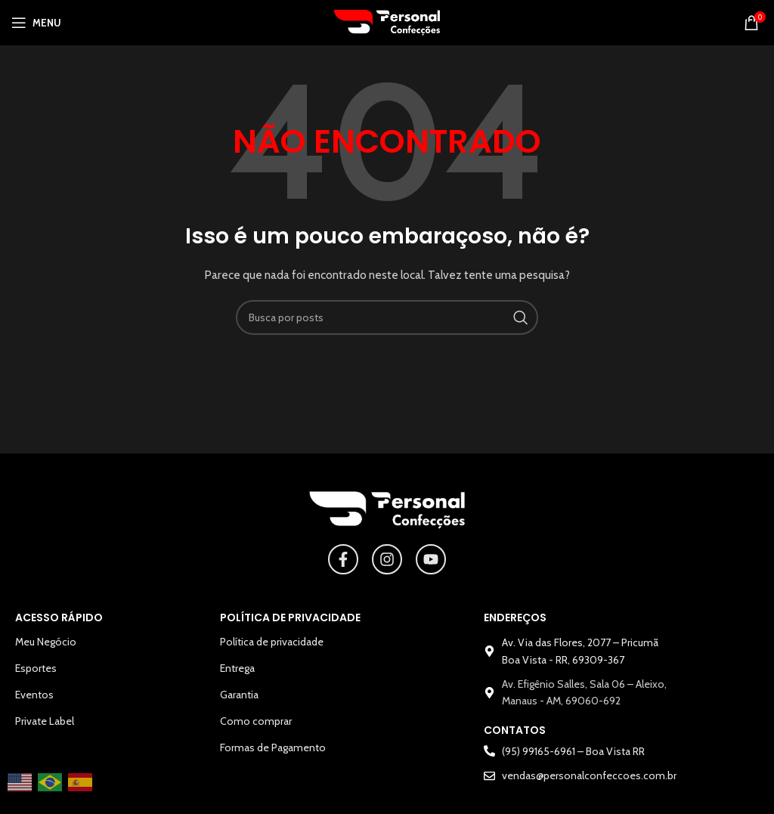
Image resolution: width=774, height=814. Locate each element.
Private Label (44, 721)
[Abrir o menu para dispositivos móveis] (36, 23)
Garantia (239, 694)
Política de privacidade (272, 641)
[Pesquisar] (387, 317)
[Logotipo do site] (387, 21)
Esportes (36, 668)
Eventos (34, 694)
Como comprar (256, 721)
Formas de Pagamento (273, 747)
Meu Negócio (45, 641)
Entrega (237, 668)
